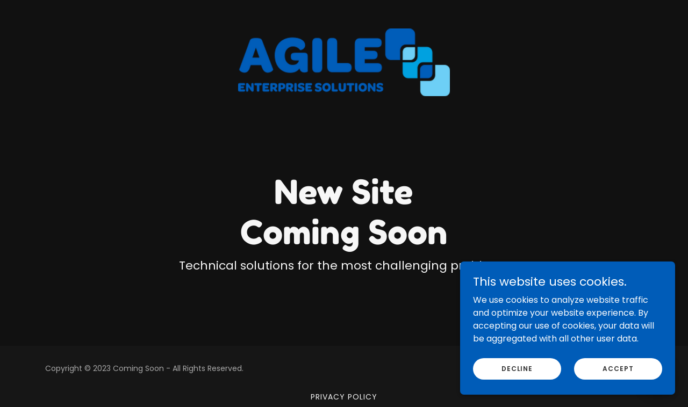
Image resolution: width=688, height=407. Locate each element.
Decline (517, 390)
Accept (618, 390)
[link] (344, 13)
